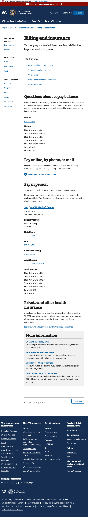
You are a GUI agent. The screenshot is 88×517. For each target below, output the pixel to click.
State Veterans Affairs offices (32, 454)
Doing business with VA (32, 459)
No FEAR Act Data (27, 506)
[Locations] (11, 49)
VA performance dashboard (58, 506)
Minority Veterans (8, 438)
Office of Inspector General (13, 503)
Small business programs (7, 458)
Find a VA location (74, 471)
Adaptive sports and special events (9, 451)
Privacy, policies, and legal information (58, 503)
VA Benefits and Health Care (14, 21)
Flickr (47, 451)
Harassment (64, 499)
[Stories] (11, 71)
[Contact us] (11, 106)
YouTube (48, 455)
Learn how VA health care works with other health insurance (48, 327)
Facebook (49, 440)
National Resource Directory (8, 469)
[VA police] (11, 97)
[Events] (11, 62)
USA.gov (40, 506)
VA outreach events (9, 464)
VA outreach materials (32, 467)
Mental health (7, 446)
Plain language (33, 503)
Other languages (27, 482)
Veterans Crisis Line (74, 430)
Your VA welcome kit (31, 471)
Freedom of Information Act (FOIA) (41, 499)
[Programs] (11, 88)
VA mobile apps (29, 448)
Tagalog (14, 482)
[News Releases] (11, 66)
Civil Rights (19, 499)
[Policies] (11, 92)
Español (4, 482)
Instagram (49, 444)
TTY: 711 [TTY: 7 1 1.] (70, 456)
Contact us (68, 13)
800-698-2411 (72, 452)
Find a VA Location (53, 21)
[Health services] (11, 45)
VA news (48, 428)
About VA (36, 21)
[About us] (11, 83)
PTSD (3, 442)
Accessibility (7, 499)
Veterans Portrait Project (12, 509)
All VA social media (52, 459)
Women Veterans (8, 435)
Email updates (51, 436)
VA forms (26, 428)
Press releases (51, 432)
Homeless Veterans (9, 431)
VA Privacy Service (9, 506)
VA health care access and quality (31, 433)
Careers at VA (28, 463)
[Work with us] (11, 102)
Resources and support (76, 439)
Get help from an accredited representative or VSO (32, 442)
